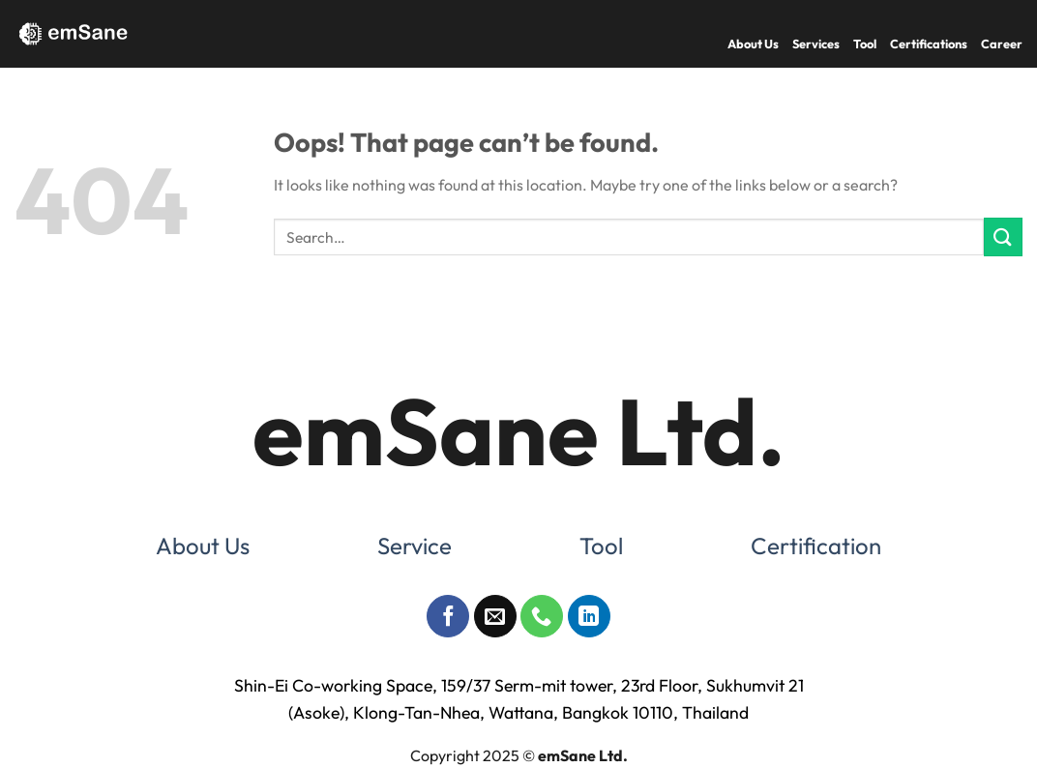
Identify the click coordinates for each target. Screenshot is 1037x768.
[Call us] (541, 616)
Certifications (928, 43)
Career (1001, 43)
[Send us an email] (495, 616)
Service (414, 545)
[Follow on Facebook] (448, 616)
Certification (816, 545)
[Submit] (1003, 236)
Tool (864, 43)
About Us (753, 43)
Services (816, 43)
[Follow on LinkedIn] (589, 616)
